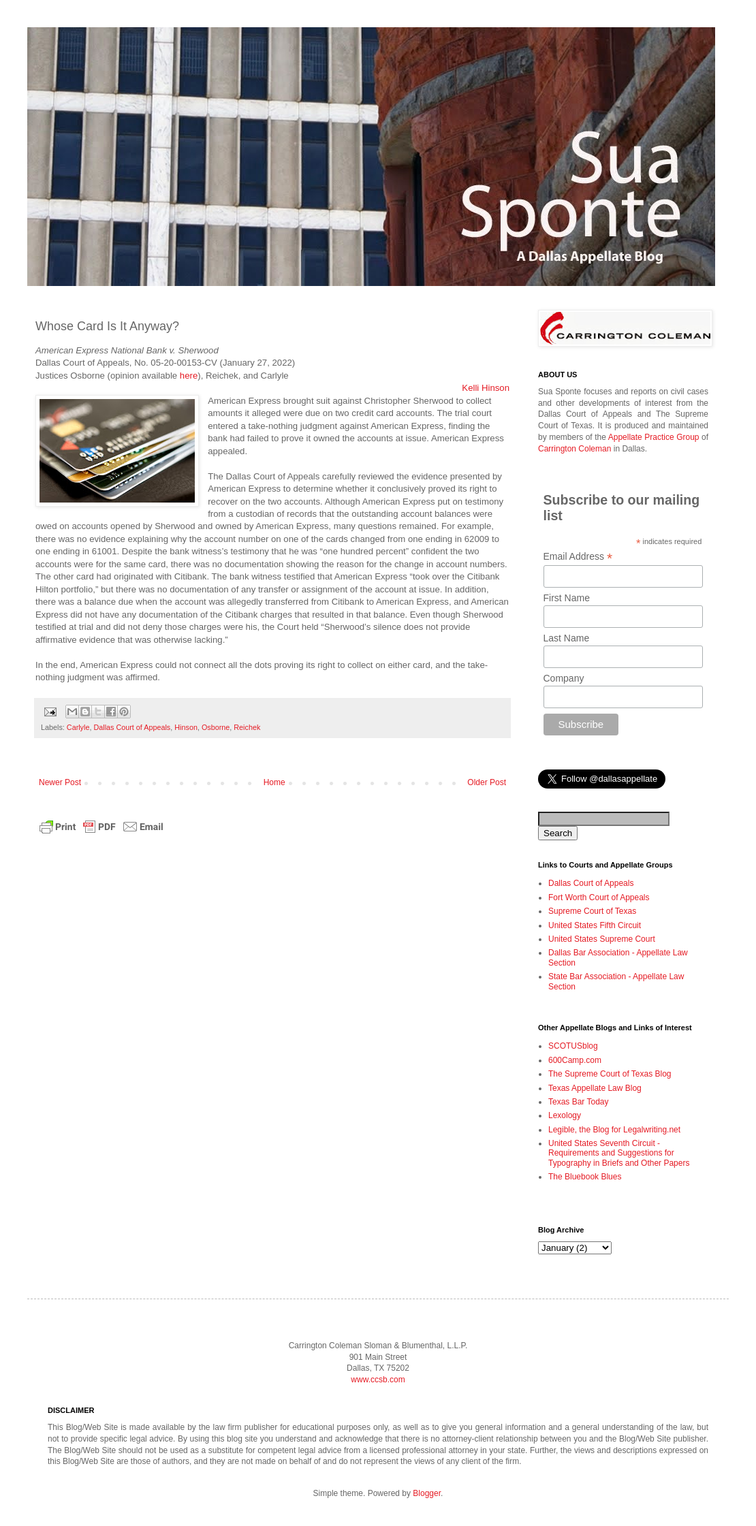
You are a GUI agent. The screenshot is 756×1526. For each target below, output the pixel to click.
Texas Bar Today (578, 1102)
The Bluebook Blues (584, 1176)
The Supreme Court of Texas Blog (610, 1074)
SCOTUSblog (573, 1046)
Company (564, 678)
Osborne (216, 727)
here (189, 375)
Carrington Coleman (574, 449)
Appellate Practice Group (653, 437)
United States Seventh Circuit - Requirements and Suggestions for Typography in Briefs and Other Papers (618, 1153)
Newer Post (60, 782)
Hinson (186, 727)
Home (274, 782)
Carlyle (78, 727)
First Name (567, 597)
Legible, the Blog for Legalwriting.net (614, 1129)
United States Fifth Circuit (594, 925)
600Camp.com (574, 1060)
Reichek (247, 727)
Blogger (427, 1493)
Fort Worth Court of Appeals (599, 897)
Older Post (486, 782)
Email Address (578, 556)
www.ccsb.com (378, 1379)
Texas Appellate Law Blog (595, 1088)
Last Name (567, 638)
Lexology (564, 1115)
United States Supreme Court (601, 939)
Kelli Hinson (485, 388)
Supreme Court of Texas (592, 911)
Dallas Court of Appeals (131, 727)
